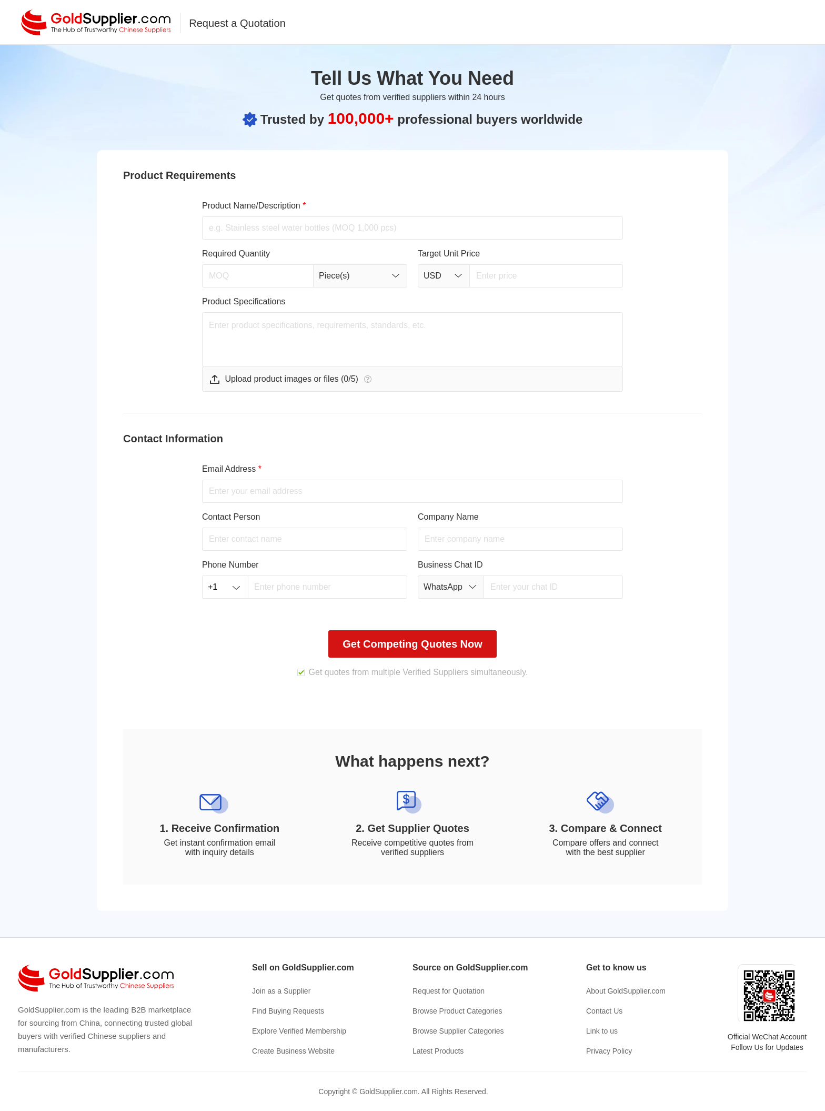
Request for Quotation (449, 991)
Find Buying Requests (288, 1011)
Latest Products (438, 1051)
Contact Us (604, 1011)
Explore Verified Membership (299, 1031)
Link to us (602, 1031)
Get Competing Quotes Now (412, 644)
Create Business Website (293, 1051)
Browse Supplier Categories (458, 1031)
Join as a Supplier (281, 991)
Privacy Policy (609, 1051)
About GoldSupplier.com (626, 991)
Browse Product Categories (457, 1011)
